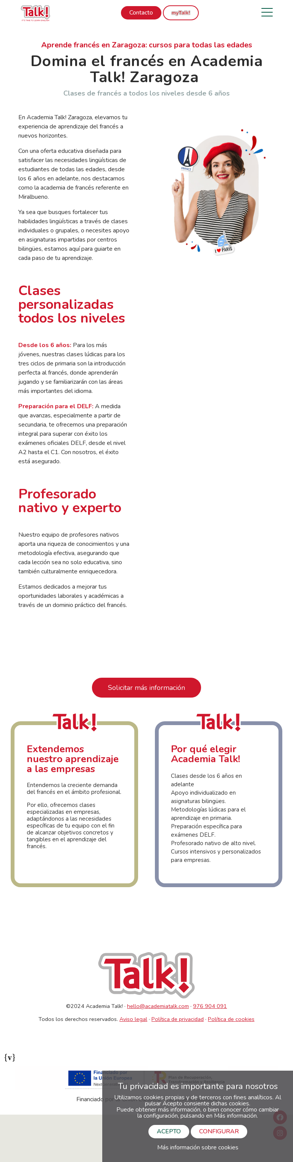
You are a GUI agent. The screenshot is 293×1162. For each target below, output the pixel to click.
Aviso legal (133, 1019)
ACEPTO (169, 1131)
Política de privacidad (177, 1019)
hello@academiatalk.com (158, 1006)
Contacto (141, 12)
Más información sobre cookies (197, 1147)
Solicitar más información (146, 687)
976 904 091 (210, 1006)
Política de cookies (231, 1019)
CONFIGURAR (219, 1131)
